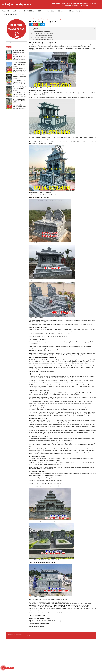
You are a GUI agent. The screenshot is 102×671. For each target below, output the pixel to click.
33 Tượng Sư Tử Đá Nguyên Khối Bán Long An (19, 100)
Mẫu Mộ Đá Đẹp (29, 11)
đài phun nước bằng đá (72, 605)
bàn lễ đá (49, 606)
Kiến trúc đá (61, 11)
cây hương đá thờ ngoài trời (36, 605)
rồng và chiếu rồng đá (59, 605)
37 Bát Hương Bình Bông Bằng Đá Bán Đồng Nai (18, 51)
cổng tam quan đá (77, 603)
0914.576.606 (34, 635)
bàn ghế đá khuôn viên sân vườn (38, 606)
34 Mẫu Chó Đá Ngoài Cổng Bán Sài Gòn (19, 87)
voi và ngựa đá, (72, 606)
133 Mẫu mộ (32, 45)
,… (42, 608)
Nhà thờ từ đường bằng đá (10, 14)
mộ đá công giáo (86, 603)
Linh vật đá (50, 11)
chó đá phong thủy (84, 605)
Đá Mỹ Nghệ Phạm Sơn (17, 4)
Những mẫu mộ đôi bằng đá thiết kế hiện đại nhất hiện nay (51, 599)
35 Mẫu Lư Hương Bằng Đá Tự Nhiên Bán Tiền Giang (19, 75)
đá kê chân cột (49, 605)
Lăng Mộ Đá (15, 11)
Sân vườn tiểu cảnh (75, 11)
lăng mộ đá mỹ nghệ (82, 606)
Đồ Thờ (40, 11)
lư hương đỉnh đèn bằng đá (60, 606)
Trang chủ (5, 11)
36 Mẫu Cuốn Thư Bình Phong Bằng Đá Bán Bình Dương (19, 63)
